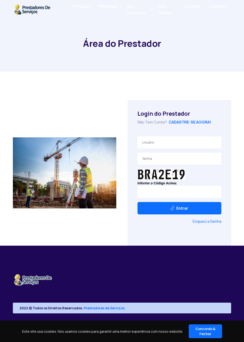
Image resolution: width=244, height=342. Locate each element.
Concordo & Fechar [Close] (205, 331)
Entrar (179, 208)
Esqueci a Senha (207, 221)
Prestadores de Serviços (104, 308)
